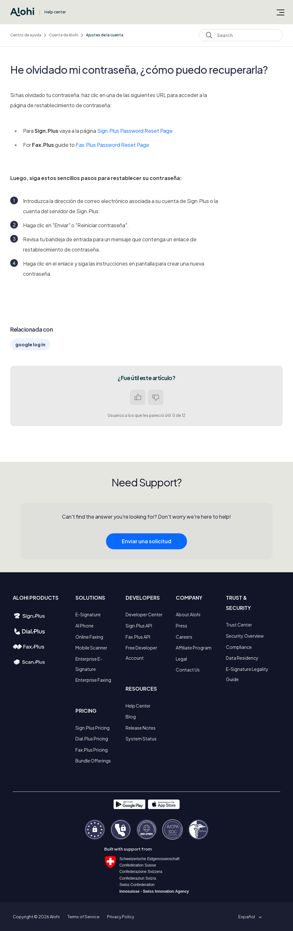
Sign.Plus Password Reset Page (135, 130)
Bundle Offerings (93, 760)
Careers (184, 637)
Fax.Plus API (138, 637)
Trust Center (239, 624)
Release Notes (141, 728)
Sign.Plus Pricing (92, 728)
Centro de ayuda (25, 35)
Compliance (239, 647)
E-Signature (88, 614)
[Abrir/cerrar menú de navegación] (280, 12)
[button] (249, 916)
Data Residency (242, 658)
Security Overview (245, 636)
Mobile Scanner (91, 647)
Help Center (138, 706)
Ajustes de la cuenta (104, 35)
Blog (131, 716)
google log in (30, 344)
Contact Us (188, 669)
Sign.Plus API (139, 625)
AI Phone (84, 625)
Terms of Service (83, 916)
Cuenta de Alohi (63, 35)
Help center (55, 12)
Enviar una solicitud (146, 555)
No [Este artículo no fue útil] (155, 397)
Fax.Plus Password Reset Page (112, 144)
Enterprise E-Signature (88, 664)
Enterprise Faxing (93, 680)
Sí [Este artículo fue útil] (137, 397)
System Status (141, 738)
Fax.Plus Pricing (91, 750)
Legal (181, 659)
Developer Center (144, 614)
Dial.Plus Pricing (91, 738)
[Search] (241, 35)
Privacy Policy (120, 916)
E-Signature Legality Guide (247, 674)
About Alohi (188, 614)
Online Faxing (89, 637)
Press (181, 625)
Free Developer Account (141, 653)
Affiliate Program (194, 647)
